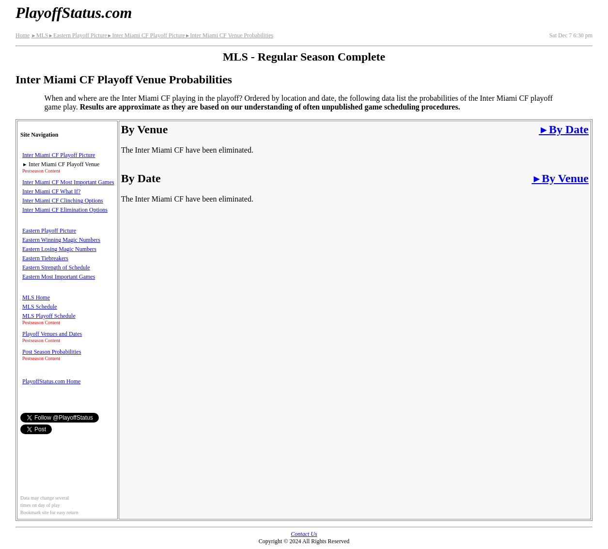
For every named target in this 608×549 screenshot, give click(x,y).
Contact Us (304, 534)
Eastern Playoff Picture (77, 35)
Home (23, 35)
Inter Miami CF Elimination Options (65, 209)
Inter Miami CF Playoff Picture (146, 35)
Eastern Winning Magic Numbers (61, 239)
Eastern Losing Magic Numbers (59, 249)
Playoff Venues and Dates (52, 333)
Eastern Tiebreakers (45, 258)
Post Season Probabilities (51, 351)
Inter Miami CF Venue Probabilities (229, 35)
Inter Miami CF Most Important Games (68, 182)
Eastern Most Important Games (58, 276)
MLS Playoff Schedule (49, 316)
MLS (39, 35)
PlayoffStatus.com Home (51, 381)
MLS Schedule (39, 306)
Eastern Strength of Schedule (56, 267)
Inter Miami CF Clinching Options (62, 200)
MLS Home (36, 297)
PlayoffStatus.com (74, 12)
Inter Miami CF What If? (51, 191)
